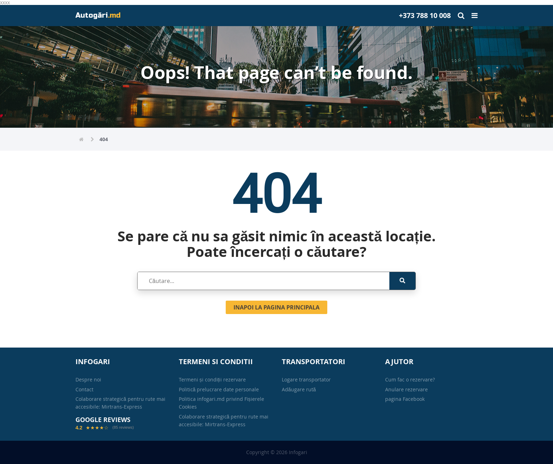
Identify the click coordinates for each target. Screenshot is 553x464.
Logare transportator (306, 379)
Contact (84, 389)
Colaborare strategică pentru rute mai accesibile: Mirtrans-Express (120, 403)
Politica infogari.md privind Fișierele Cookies (221, 403)
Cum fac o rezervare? (410, 379)
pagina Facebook (405, 399)
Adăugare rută (299, 389)
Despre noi (88, 379)
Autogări (98, 15)
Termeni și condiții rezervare (212, 379)
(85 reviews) (123, 427)
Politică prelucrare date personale (219, 389)
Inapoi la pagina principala (276, 307)
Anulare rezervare (406, 389)
